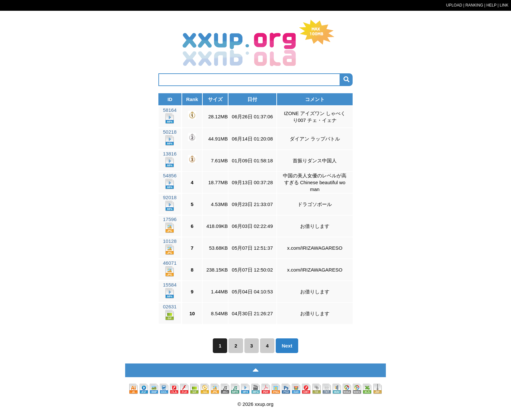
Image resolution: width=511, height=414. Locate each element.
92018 (170, 203)
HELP (491, 5)
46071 (170, 268)
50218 (170, 137)
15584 (170, 290)
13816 (170, 159)
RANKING (474, 5)
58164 (170, 115)
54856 (170, 181)
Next (287, 345)
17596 (170, 224)
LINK (504, 5)
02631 (170, 312)
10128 (170, 246)
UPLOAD (454, 5)
